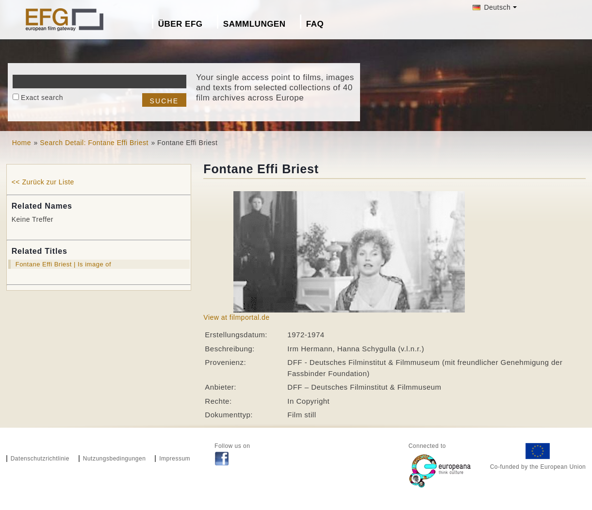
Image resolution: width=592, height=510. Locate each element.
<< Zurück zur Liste (43, 182)
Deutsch (491, 7)
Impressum (174, 458)
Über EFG (180, 24)
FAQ (315, 24)
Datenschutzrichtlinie (40, 458)
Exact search (42, 97)
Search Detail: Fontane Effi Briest (94, 143)
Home (21, 143)
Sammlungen (254, 24)
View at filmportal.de (236, 317)
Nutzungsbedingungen (114, 458)
